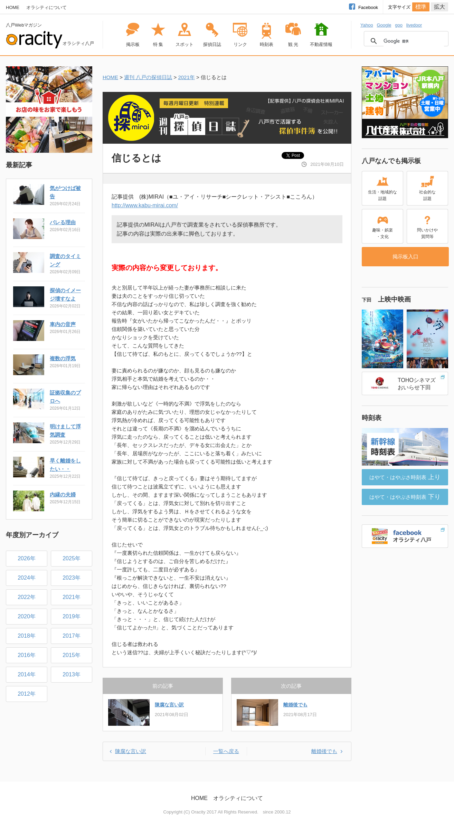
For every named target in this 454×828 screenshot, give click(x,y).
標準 (420, 7)
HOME (12, 7)
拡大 (439, 7)
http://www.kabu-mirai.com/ (145, 205)
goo (399, 25)
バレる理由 (63, 222)
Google (384, 25)
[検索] (414, 41)
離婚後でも (295, 704)
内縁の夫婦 (63, 494)
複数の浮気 (63, 358)
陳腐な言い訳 (169, 704)
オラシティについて (46, 7)
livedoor (414, 25)
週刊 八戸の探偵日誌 (148, 77)
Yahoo (366, 25)
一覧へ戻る (226, 751)
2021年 (186, 77)
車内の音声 (63, 324)
